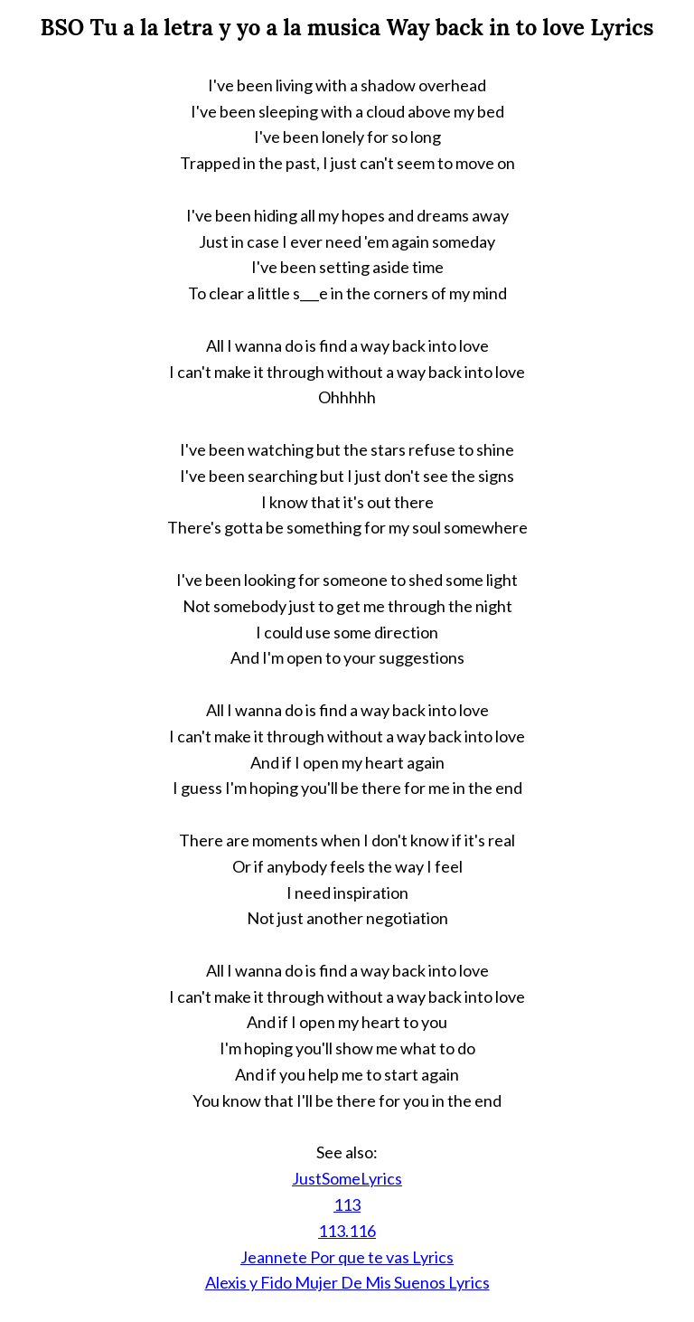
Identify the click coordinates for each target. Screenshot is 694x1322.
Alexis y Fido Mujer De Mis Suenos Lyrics (347, 1282)
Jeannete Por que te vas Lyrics (347, 1257)
